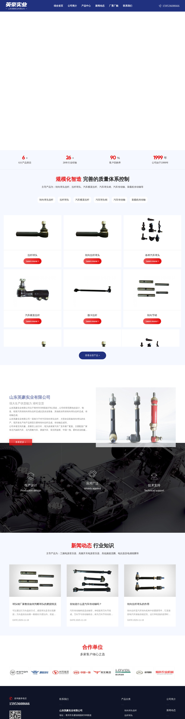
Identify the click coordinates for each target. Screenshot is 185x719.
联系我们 (127, 5)
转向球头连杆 (46, 199)
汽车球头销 (101, 199)
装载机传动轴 (139, 199)
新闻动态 (100, 5)
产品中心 (86, 5)
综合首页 (58, 5)
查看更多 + (20, 484)
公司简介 (72, 5)
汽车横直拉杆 (82, 199)
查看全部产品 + (92, 355)
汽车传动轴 (119, 199)
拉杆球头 (64, 199)
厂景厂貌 (113, 5)
